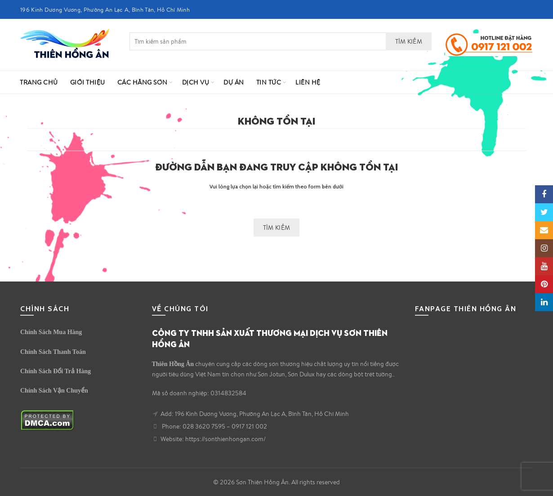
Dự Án (233, 82)
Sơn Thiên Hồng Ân (262, 482)
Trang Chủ (39, 82)
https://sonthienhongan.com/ (225, 439)
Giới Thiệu (87, 82)
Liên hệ (308, 82)
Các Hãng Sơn (142, 82)
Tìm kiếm (408, 41)
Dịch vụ (196, 82)
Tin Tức (268, 82)
